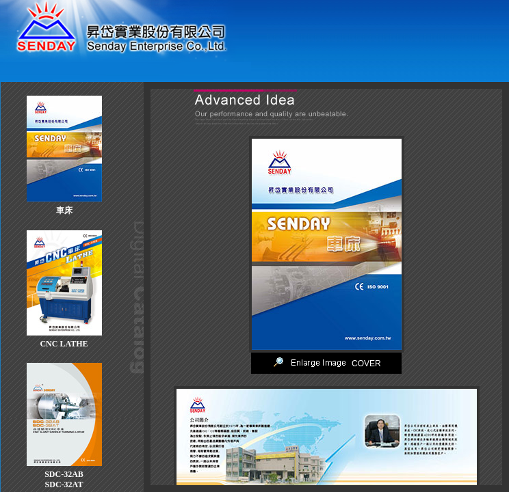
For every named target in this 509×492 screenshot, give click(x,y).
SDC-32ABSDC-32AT (63, 479)
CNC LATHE (64, 343)
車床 (64, 210)
